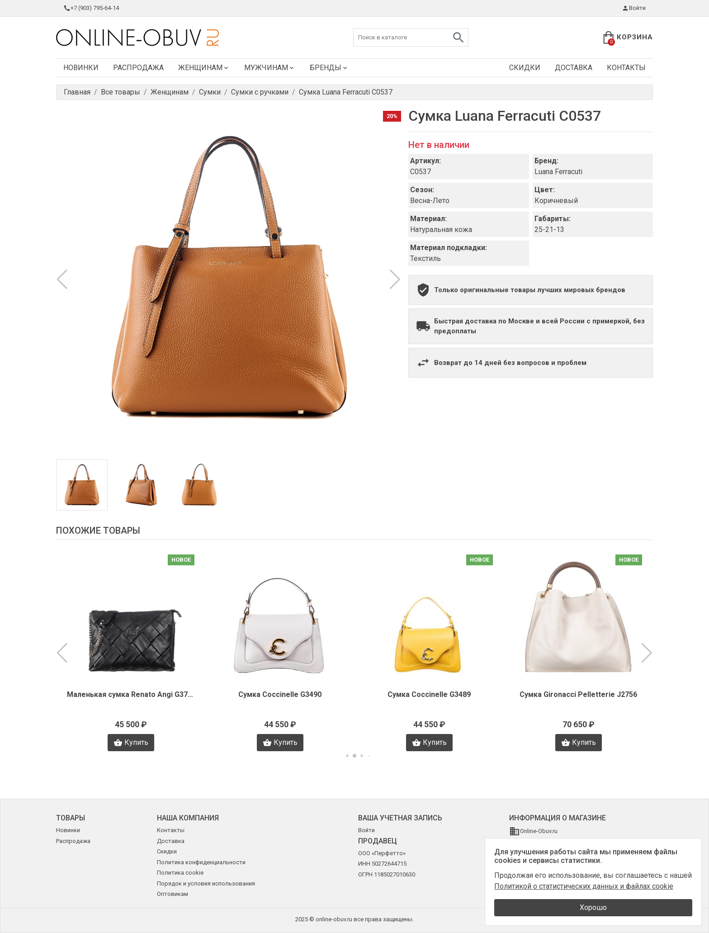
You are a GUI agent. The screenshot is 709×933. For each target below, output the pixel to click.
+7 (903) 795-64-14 (91, 8)
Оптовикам (172, 893)
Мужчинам (269, 67)
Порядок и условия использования (206, 883)
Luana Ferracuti (558, 171)
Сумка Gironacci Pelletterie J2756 (578, 694)
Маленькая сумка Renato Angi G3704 (130, 694)
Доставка (573, 67)
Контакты (626, 67)
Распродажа (138, 67)
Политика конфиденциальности (201, 862)
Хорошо (593, 907)
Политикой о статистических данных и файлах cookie (583, 886)
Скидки (524, 67)
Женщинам (204, 67)
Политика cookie (180, 872)
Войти (634, 8)
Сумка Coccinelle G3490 (279, 694)
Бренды (329, 67)
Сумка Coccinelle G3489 (429, 694)
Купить (130, 742)
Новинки (81, 67)
